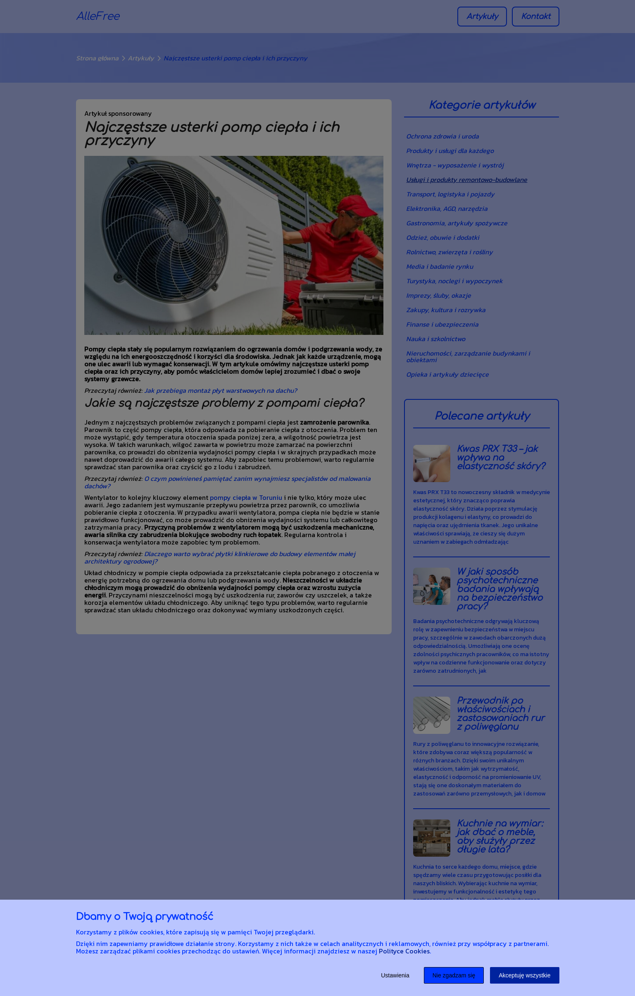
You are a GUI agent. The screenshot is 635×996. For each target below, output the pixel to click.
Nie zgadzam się (454, 975)
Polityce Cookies (404, 951)
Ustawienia (395, 975)
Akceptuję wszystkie (524, 975)
